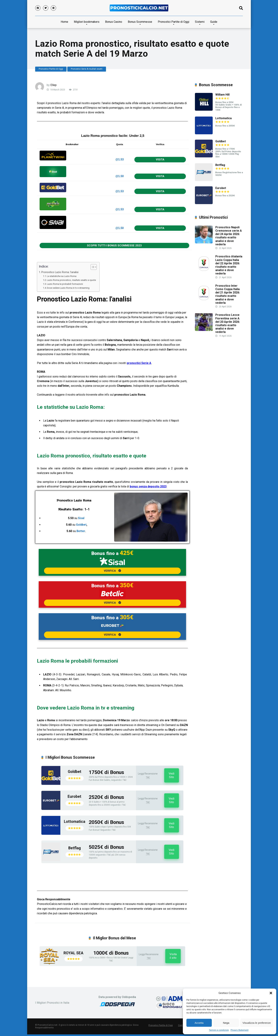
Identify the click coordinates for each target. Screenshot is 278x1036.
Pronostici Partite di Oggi (173, 21)
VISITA (160, 159)
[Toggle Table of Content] (92, 267)
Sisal (81, 518)
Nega (226, 1022)
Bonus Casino (113, 21)
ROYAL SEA (73, 953)
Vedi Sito (171, 775)
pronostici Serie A (139, 363)
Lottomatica (74, 821)
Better (81, 531)
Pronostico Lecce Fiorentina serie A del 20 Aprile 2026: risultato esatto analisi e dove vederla (227, 323)
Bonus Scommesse (140, 21)
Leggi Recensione (148, 773)
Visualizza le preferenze (256, 1022)
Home (64, 21)
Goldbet (81, 524)
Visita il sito (173, 956)
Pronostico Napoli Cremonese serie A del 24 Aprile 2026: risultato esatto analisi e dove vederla (228, 236)
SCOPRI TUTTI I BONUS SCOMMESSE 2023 (114, 245)
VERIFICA (112, 570)
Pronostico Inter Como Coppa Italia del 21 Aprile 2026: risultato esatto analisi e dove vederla (227, 294)
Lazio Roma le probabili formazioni (65, 284)
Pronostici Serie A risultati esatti (86, 69)
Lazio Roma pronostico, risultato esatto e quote (71, 280)
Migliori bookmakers (86, 21)
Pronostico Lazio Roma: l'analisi (59, 272)
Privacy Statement (240, 1030)
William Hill (222, 94)
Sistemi (200, 21)
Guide (213, 21)
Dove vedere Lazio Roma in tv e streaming (68, 288)
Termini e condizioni (219, 1030)
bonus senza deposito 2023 (148, 486)
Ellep (53, 85)
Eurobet (74, 796)
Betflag (74, 848)
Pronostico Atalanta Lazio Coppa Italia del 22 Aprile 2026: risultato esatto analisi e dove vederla (228, 265)
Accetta (199, 1022)
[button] (271, 993)
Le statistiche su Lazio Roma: (62, 276)
